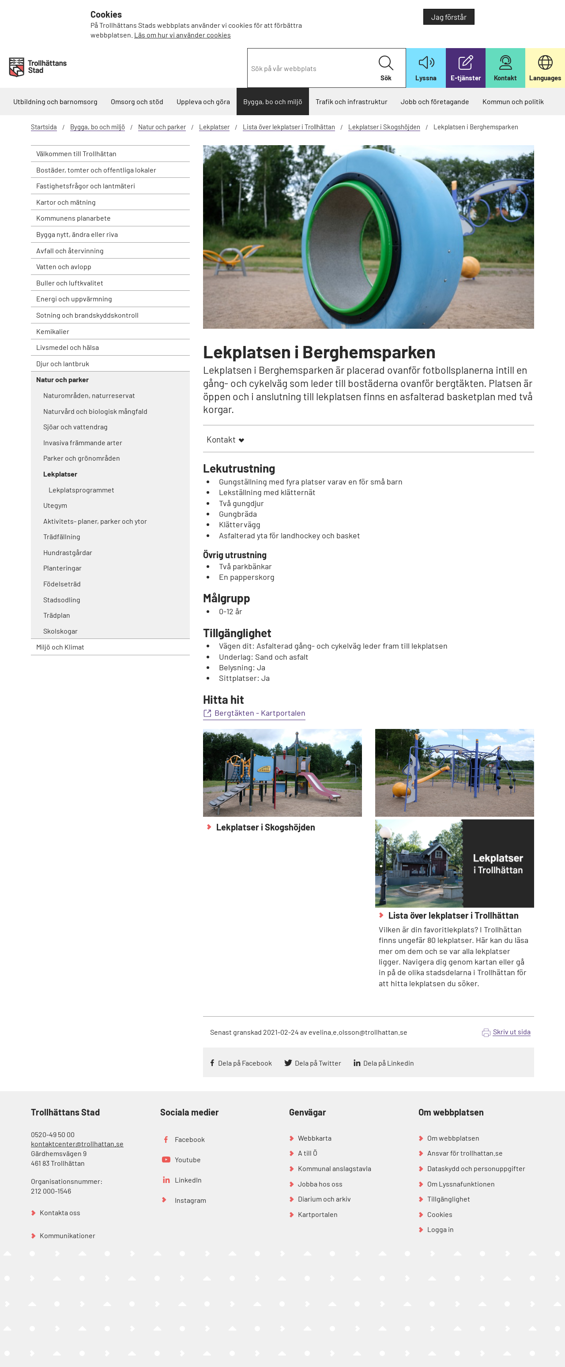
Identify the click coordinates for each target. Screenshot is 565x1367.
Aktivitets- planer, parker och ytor (95, 521)
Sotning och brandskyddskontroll (87, 315)
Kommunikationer (67, 1235)
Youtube (188, 1159)
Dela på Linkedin (388, 1063)
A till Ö (307, 1153)
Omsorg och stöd (137, 101)
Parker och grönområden (81, 458)
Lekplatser (214, 127)
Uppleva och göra (203, 101)
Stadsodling (61, 599)
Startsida (44, 127)
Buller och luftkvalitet (69, 282)
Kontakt (221, 439)
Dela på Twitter (318, 1063)
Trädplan (56, 615)
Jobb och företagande (435, 101)
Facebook (190, 1139)
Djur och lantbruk (62, 363)
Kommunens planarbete (73, 218)
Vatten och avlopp (63, 266)
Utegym (55, 505)
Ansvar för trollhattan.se (465, 1153)
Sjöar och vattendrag (75, 426)
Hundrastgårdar (67, 552)
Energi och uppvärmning (74, 298)
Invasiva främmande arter (82, 442)
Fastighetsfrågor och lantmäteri (85, 185)
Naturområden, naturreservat (89, 395)
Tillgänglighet (448, 1198)
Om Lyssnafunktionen (461, 1183)
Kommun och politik (513, 101)
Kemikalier (52, 331)
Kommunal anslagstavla (334, 1168)
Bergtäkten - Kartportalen (260, 712)
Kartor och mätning (66, 202)
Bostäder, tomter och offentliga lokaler (96, 169)
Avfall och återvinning (70, 250)
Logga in (440, 1229)
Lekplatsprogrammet (81, 489)
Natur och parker (162, 127)
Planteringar (62, 567)
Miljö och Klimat (60, 646)
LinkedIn (188, 1179)
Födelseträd (62, 583)
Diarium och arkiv (324, 1198)
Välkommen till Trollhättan (76, 153)
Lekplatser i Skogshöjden (384, 127)
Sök (386, 69)
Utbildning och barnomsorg (55, 101)
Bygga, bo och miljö (272, 101)
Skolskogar (60, 631)
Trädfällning (61, 536)
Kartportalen (318, 1214)
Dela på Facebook (245, 1063)
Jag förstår (449, 16)
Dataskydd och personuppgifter (476, 1168)
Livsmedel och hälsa (67, 347)
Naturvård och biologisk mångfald (95, 411)
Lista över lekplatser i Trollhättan (289, 127)
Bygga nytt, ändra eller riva (77, 234)
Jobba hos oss (320, 1183)
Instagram (190, 1200)
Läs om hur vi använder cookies (182, 34)
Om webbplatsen (453, 1138)
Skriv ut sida (512, 1031)
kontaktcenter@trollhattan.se (77, 1143)
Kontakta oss (60, 1212)
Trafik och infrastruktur (352, 101)
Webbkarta (314, 1138)
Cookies (439, 1214)
